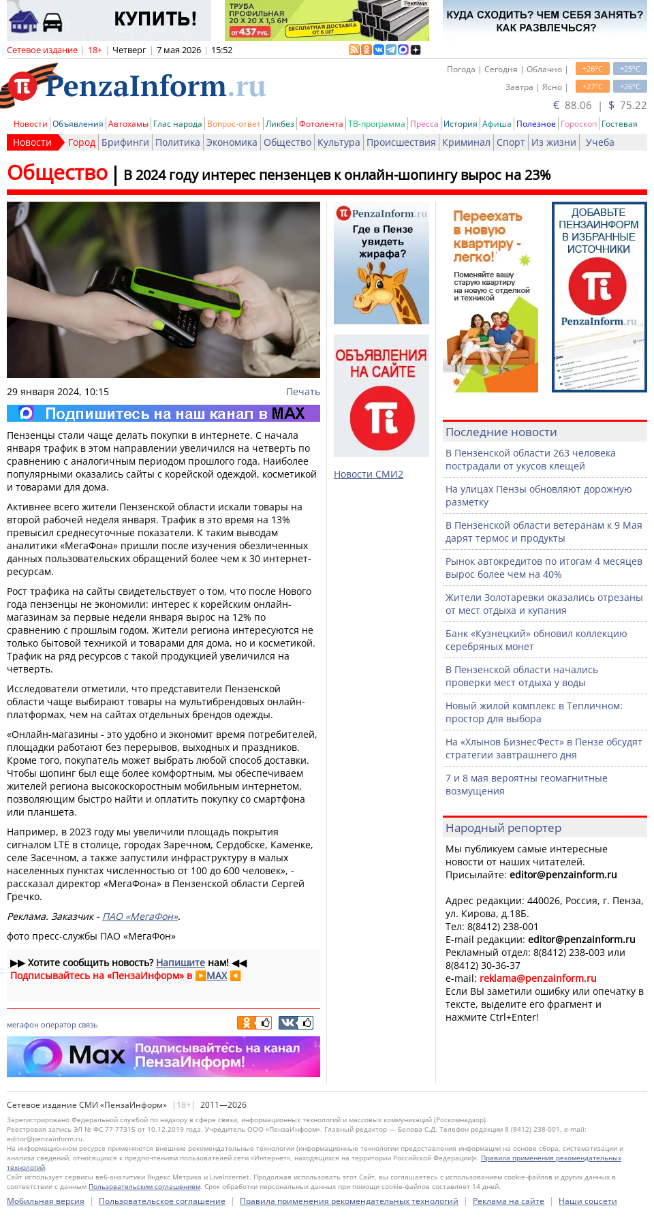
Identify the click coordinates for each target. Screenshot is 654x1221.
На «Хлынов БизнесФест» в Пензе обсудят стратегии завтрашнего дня (544, 748)
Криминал (466, 142)
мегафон (23, 1024)
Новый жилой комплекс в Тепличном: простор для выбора (534, 712)
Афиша (497, 123)
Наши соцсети (588, 1201)
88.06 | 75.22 (600, 105)
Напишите (180, 962)
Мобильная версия (45, 1201)
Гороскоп (579, 123)
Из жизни (553, 142)
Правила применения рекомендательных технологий (349, 1201)
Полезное (536, 123)
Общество (287, 142)
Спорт (511, 142)
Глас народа (177, 123)
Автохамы (128, 123)
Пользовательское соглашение (162, 1201)
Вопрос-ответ (234, 123)
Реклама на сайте (508, 1201)
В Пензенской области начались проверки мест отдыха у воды (522, 676)
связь (87, 1024)
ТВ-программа (376, 123)
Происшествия (401, 142)
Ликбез (280, 123)
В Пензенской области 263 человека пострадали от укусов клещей (531, 459)
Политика (177, 142)
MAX (216, 975)
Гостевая (620, 123)
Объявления (78, 123)
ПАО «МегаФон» (140, 916)
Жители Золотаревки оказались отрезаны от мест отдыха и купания (544, 604)
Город (81, 142)
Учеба (600, 142)
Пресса (424, 123)
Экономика (232, 142)
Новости (31, 123)
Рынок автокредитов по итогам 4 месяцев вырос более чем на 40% (544, 568)
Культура (338, 142)
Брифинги (125, 142)
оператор (58, 1024)
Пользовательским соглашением (144, 1186)
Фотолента (321, 123)
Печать (303, 391)
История (460, 123)
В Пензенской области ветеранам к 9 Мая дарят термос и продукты (544, 531)
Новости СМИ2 (368, 473)
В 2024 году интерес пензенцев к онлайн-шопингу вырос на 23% (337, 175)
